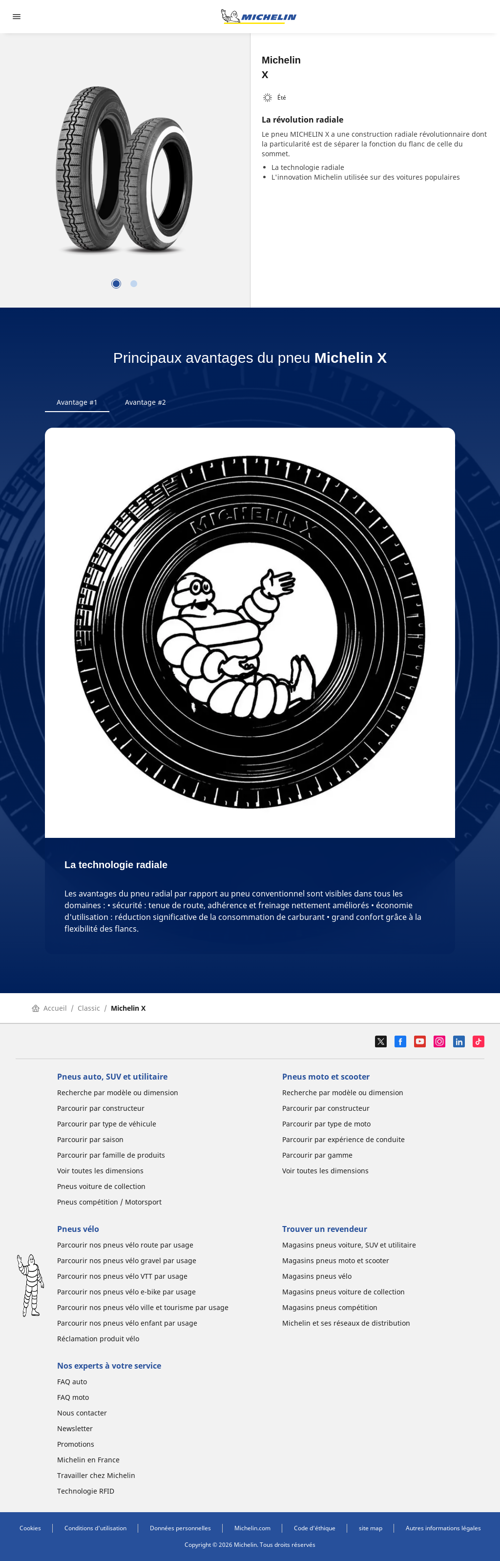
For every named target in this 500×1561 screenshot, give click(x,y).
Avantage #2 (145, 402)
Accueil (49, 1008)
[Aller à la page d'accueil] (259, 16)
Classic (89, 1008)
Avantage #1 (77, 402)
